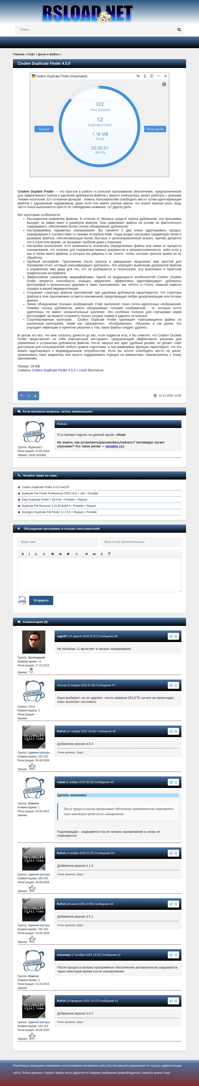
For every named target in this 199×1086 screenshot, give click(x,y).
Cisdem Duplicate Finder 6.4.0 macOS (45, 487)
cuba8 (61, 782)
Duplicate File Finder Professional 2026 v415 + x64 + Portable (60, 493)
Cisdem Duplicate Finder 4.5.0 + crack (59, 370)
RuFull (61, 731)
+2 (28, 395)
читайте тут (115, 446)
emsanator (64, 955)
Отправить (41, 600)
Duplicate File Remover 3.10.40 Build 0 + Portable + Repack (59, 506)
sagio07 (62, 636)
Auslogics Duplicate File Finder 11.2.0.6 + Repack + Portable (59, 512)
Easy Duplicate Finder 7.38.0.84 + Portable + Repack (54, 499)
